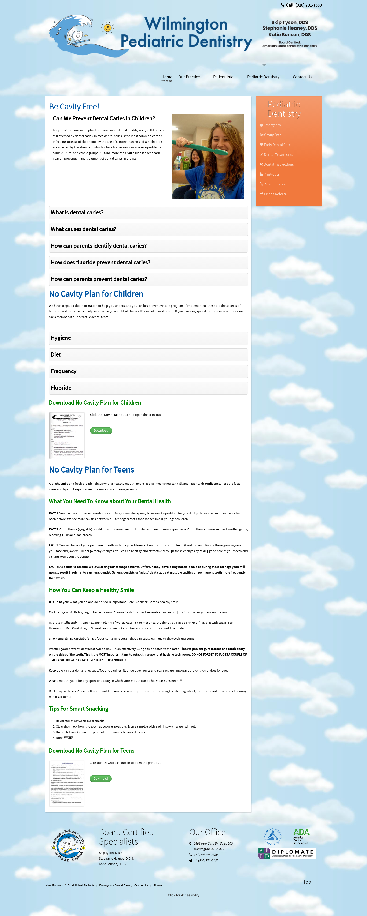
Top (307, 882)
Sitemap (158, 885)
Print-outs (269, 174)
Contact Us (302, 77)
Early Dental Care (275, 145)
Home (166, 79)
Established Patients (81, 885)
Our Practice (189, 77)
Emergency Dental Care (114, 885)
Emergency (270, 125)
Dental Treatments (276, 155)
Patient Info (223, 77)
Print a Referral (274, 194)
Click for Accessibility (183, 895)
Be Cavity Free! (271, 135)
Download (101, 430)
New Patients (54, 885)
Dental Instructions (277, 164)
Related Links (272, 184)
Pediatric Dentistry (263, 77)
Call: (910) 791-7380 (301, 5)
